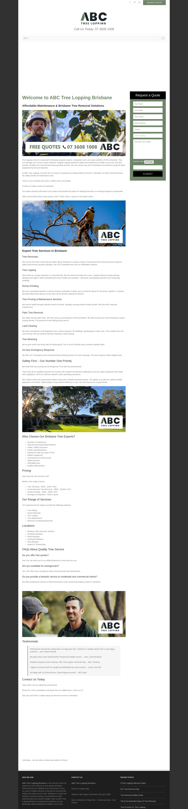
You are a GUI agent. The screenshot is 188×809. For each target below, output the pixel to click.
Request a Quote (154, 3)
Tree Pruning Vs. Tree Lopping (133, 807)
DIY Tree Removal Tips (130, 789)
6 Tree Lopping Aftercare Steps (133, 783)
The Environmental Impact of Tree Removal (138, 801)
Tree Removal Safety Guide (132, 795)
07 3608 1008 (63, 196)
